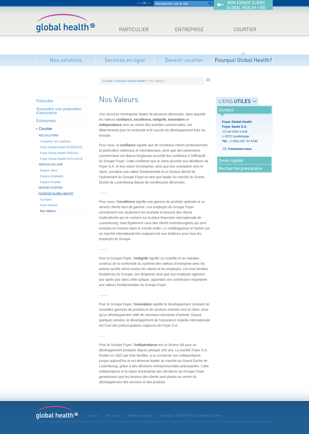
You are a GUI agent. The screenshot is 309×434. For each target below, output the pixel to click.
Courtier (244, 29)
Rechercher (210, 3)
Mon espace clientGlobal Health (246, 5)
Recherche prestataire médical (240, 172)
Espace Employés (51, 176)
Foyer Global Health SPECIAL (59, 153)
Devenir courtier (184, 60)
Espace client (48, 170)
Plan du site (113, 415)
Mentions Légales (140, 415)
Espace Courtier (50, 182)
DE (149, 3)
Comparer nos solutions (55, 141)
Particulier (134, 29)
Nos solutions (66, 60)
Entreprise (189, 29)
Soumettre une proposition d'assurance (59, 111)
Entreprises (46, 121)
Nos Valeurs (48, 211)
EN (139, 3)
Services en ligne (125, 60)
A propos (45, 199)
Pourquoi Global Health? (243, 60)
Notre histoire (48, 205)
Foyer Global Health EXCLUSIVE (61, 159)
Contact (92, 415)
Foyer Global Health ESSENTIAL (61, 147)
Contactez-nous (240, 149)
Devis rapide (231, 160)
